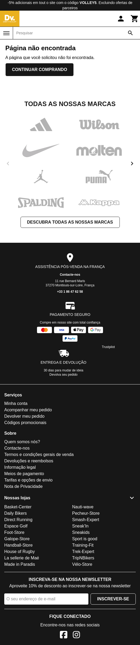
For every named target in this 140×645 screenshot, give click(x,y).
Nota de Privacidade (23, 486)
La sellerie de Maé (21, 558)
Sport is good (84, 539)
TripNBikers (83, 558)
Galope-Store (17, 539)
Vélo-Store (82, 564)
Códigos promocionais (25, 422)
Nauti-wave (82, 507)
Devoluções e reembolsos (28, 461)
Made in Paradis (19, 564)
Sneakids (81, 532)
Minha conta (15, 403)
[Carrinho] (134, 18)
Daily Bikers (15, 513)
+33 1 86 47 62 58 (70, 292)
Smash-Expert (85, 519)
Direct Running (18, 519)
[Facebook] (63, 635)
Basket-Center (17, 507)
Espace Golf (15, 526)
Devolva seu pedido (63, 374)
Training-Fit (82, 545)
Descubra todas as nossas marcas (70, 222)
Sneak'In (80, 526)
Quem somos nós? (22, 441)
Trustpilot (108, 347)
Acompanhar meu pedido (28, 410)
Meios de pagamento (24, 473)
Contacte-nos (70, 275)
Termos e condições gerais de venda (39, 454)
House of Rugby (19, 551)
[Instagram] (76, 635)
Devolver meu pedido (24, 416)
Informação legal (20, 467)
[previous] (8, 163)
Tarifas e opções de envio (28, 480)
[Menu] (6, 33)
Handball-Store (18, 545)
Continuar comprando (39, 69)
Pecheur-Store (86, 513)
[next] (132, 163)
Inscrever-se (113, 599)
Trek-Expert (83, 551)
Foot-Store (14, 532)
